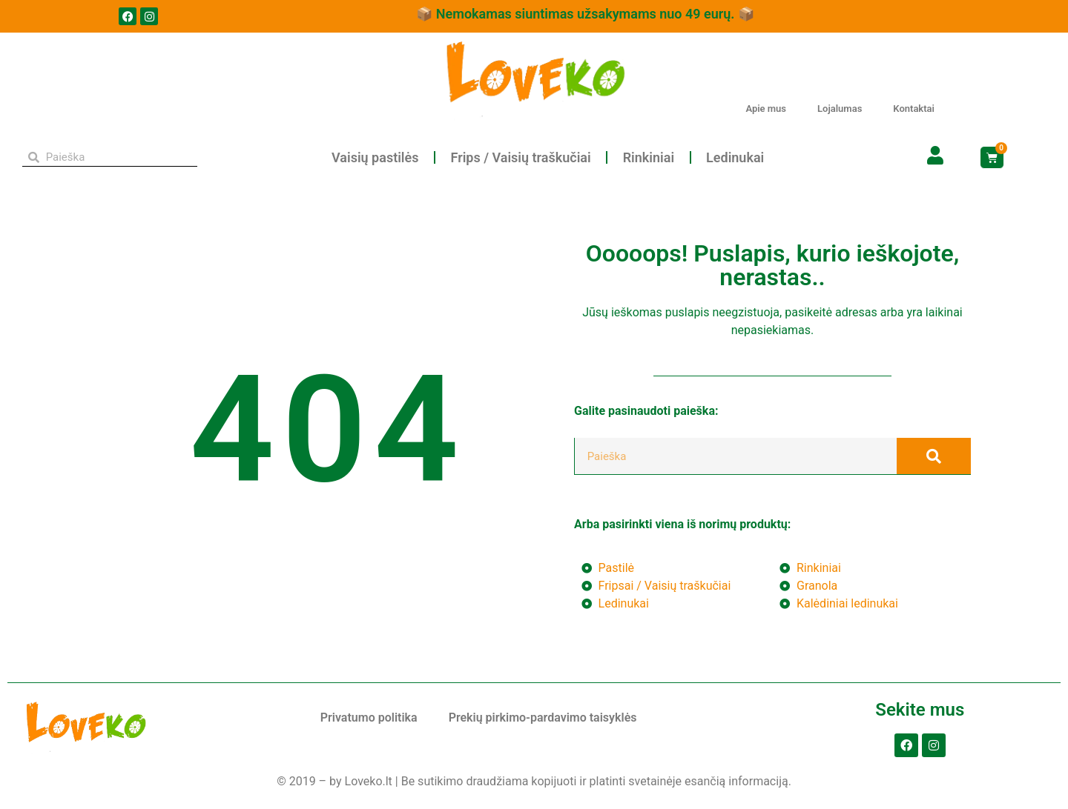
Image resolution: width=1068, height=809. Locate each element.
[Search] (934, 456)
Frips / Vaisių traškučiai (520, 157)
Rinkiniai (648, 157)
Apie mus (765, 108)
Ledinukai (735, 157)
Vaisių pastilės (375, 157)
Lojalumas (839, 108)
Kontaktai (913, 108)
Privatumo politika (369, 717)
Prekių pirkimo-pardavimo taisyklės (543, 717)
